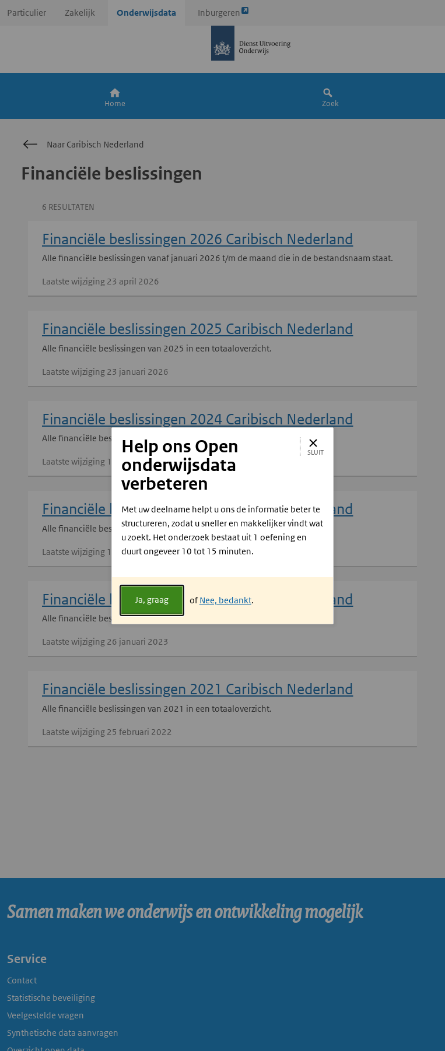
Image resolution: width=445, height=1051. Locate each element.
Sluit (315, 446)
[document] (223, 539)
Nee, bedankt (225, 600)
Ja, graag (152, 599)
